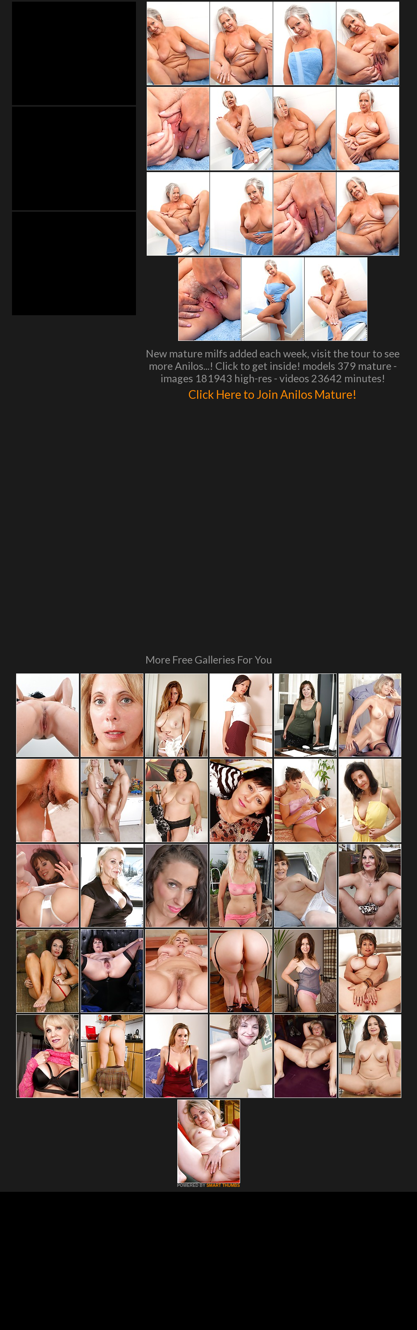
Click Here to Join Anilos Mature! (272, 393)
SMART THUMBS (223, 1072)
